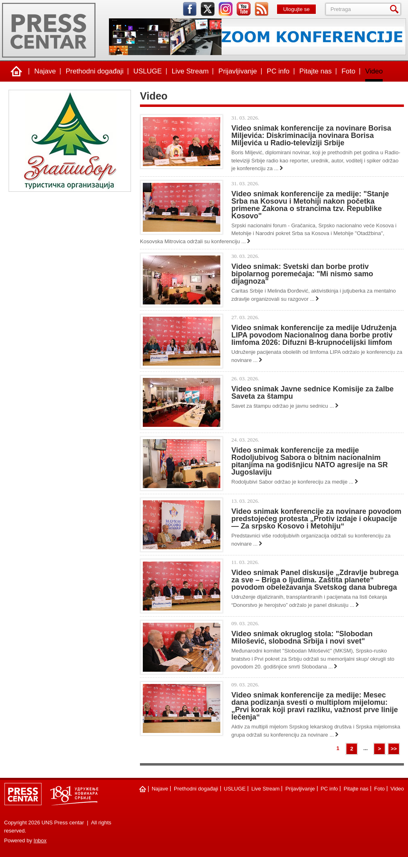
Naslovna (16, 71)
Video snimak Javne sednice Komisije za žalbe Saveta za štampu (312, 392)
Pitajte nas (315, 71)
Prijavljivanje (237, 71)
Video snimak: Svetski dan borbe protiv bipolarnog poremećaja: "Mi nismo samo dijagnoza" (302, 273)
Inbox (40, 840)
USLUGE (147, 71)
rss (261, 9)
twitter (208, 9)
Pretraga (396, 9)
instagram (226, 9)
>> (393, 749)
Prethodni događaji (95, 71)
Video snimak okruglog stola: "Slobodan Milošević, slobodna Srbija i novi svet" (302, 637)
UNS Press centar (48, 30)
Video (374, 71)
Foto (348, 71)
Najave (45, 71)
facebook (190, 9)
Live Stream (190, 71)
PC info (278, 71)
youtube (244, 9)
